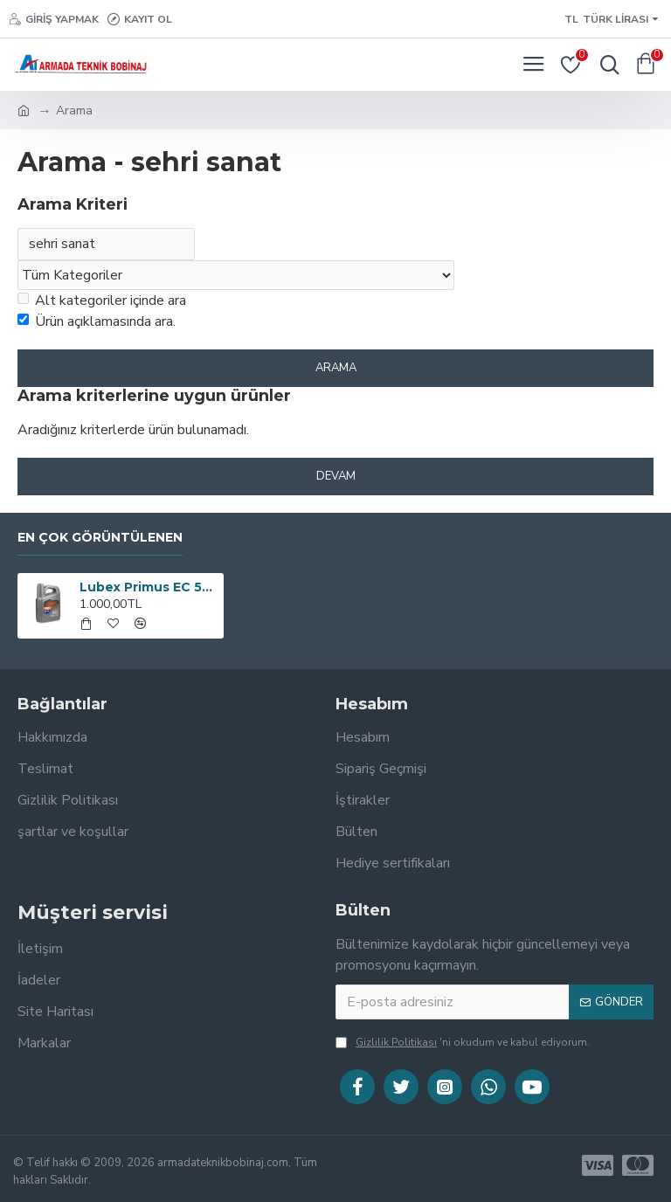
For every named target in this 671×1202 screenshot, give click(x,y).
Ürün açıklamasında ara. (96, 322)
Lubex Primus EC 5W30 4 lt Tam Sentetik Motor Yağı (149, 587)
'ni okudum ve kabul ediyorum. (463, 1042)
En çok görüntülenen (100, 537)
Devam (336, 476)
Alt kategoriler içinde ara (101, 301)
